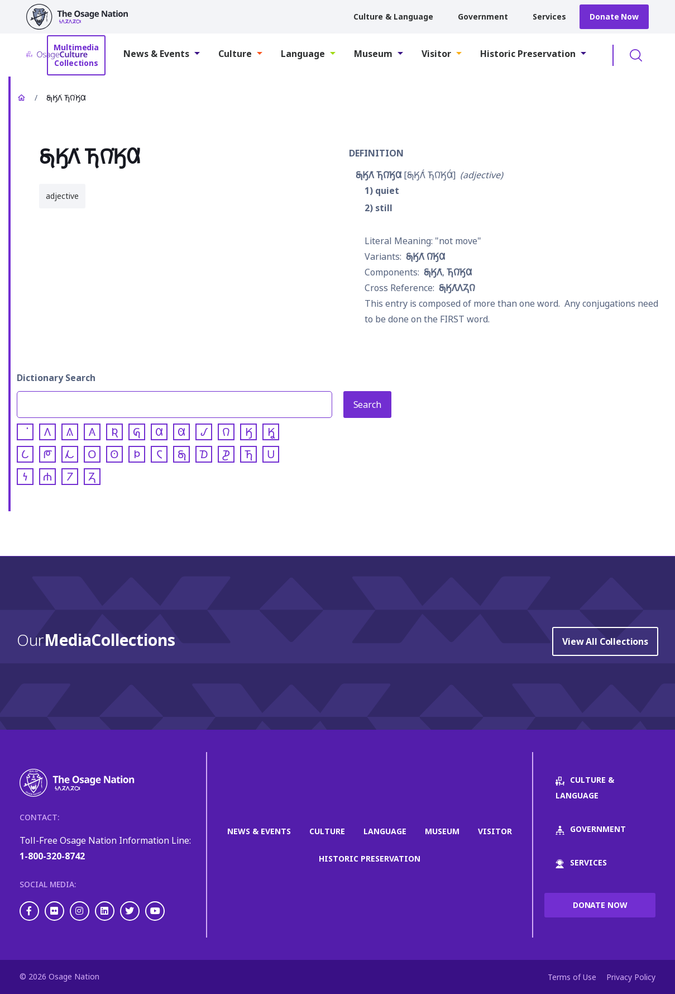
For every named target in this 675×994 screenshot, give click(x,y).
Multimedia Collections (76, 55)
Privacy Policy (630, 977)
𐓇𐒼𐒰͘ (433, 272)
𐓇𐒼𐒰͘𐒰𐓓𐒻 (457, 288)
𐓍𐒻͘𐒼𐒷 (459, 272)
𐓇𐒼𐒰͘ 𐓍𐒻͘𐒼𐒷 (378, 175)
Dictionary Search (56, 378)
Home (21, 97)
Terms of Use (572, 977)
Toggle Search (636, 55)
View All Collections (605, 641)
